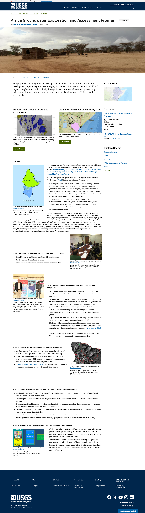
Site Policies (57, 480)
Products (75, 7)
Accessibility (15, 480)
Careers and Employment (78, 486)
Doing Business (100, 486)
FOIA (33, 480)
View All (107, 171)
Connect (91, 7)
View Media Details (18, 208)
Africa (106, 167)
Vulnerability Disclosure (61, 486)
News (84, 7)
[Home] (19, 9)
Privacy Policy (79, 480)
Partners (46, 78)
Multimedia (35, 78)
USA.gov (35, 486)
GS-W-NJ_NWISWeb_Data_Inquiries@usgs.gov (118, 134)
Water (106, 156)
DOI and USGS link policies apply (122, 481)
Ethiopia (107, 159)
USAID (60, 180)
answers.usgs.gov (128, 506)
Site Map (98, 480)
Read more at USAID (94, 328)
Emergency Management (120, 486)
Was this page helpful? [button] (128, 511)
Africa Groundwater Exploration (115, 163)
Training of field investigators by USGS (30, 364)
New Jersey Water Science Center (24, 13)
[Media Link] (28, 185)
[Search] (132, 7)
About (99, 7)
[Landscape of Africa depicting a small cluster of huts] (72, 50)
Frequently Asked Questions (124, 4)
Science (67, 7)
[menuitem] (67, 6)
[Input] (122, 7)
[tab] (16, 78)
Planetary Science (110, 152)
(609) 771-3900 (115, 138)
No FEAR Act (15, 486)
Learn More (19, 149)
